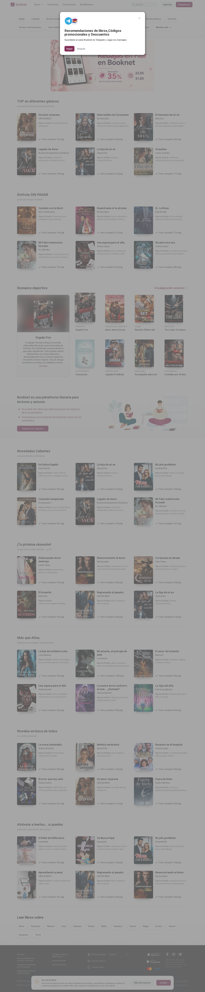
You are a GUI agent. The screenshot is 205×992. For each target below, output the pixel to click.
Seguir (69, 49)
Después (81, 49)
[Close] (139, 18)
